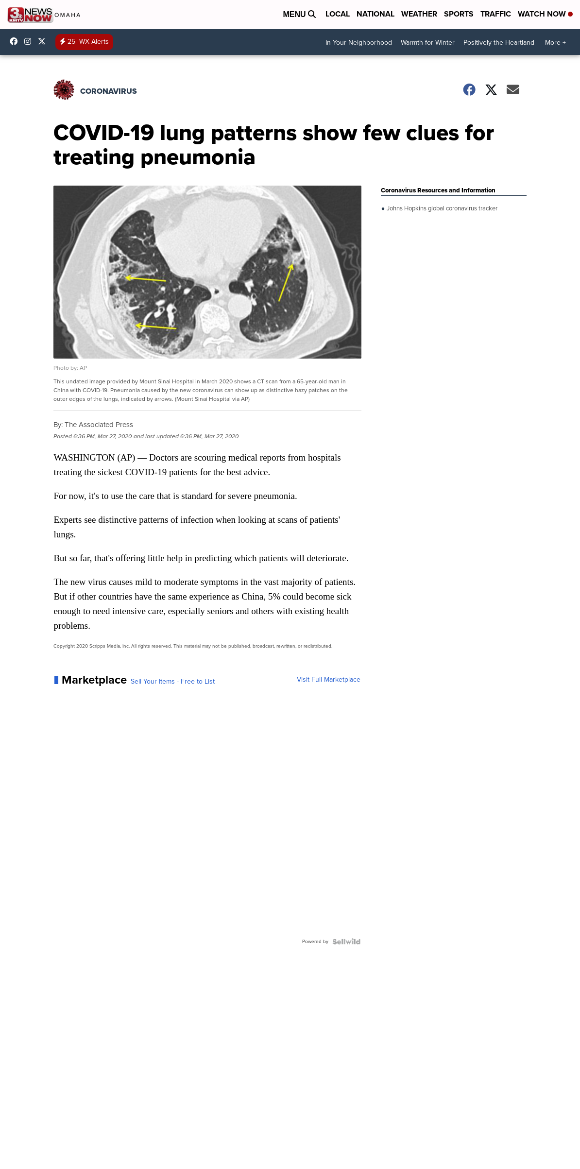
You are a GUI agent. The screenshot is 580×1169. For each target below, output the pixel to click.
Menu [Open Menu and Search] (299, 14)
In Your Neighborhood (358, 42)
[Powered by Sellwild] (346, 941)
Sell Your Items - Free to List (173, 681)
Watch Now (545, 13)
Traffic (495, 13)
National (375, 13)
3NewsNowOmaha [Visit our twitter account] (44, 41)
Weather (419, 13)
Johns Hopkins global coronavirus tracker (441, 208)
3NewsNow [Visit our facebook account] (16, 41)
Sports (459, 13)
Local (337, 13)
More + (555, 42)
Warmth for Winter (428, 42)
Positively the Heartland (498, 42)
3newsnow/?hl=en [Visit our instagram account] (30, 41)
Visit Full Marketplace (328, 679)
